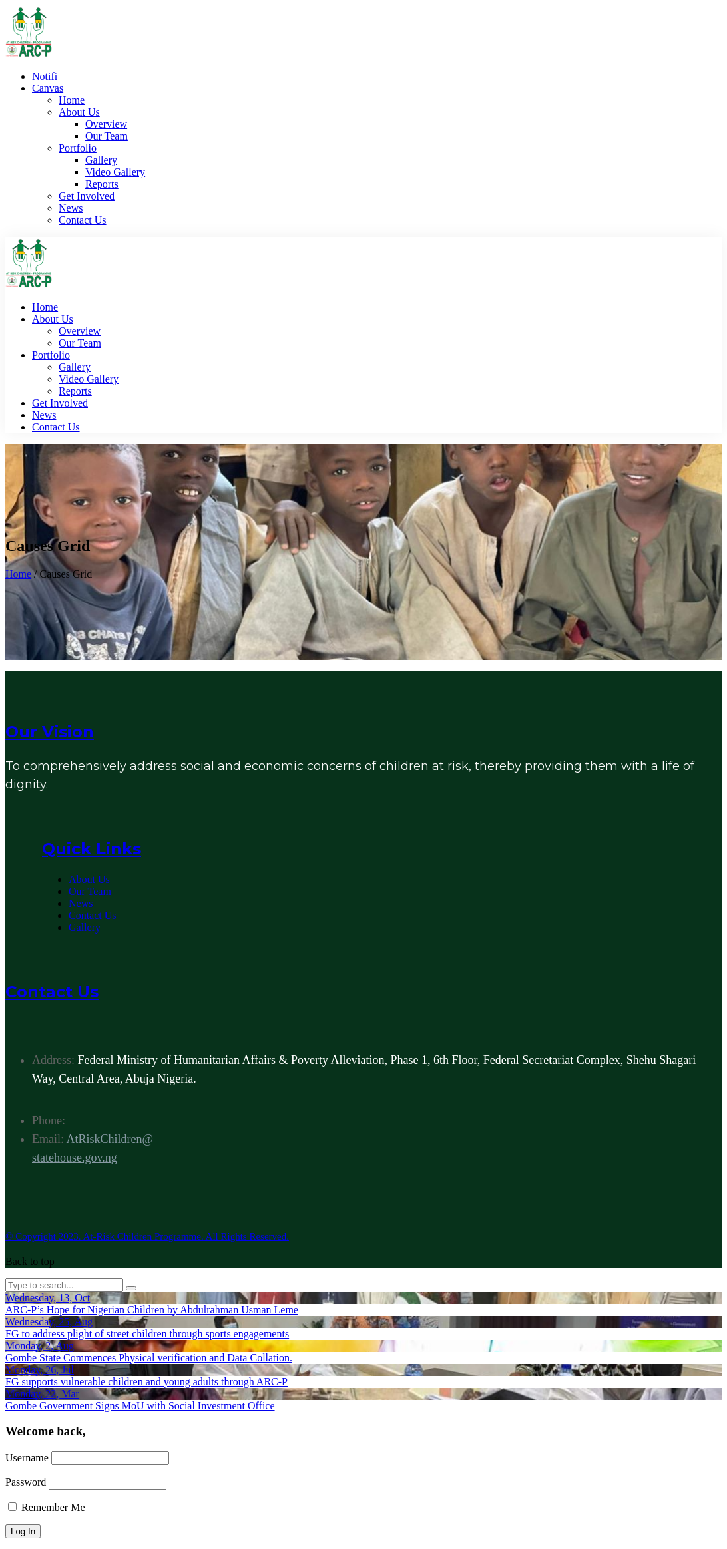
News (81, 903)
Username (27, 1457)
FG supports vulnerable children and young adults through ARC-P (146, 1381)
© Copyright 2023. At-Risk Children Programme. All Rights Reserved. (147, 1236)
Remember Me (46, 1507)
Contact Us (93, 915)
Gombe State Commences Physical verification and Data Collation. (148, 1357)
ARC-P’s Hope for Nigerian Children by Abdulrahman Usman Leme (151, 1309)
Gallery (85, 927)
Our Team (90, 891)
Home (18, 574)
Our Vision (49, 731)
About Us (89, 879)
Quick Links (91, 848)
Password (25, 1482)
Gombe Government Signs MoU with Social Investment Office (140, 1405)
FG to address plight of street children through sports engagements (147, 1333)
